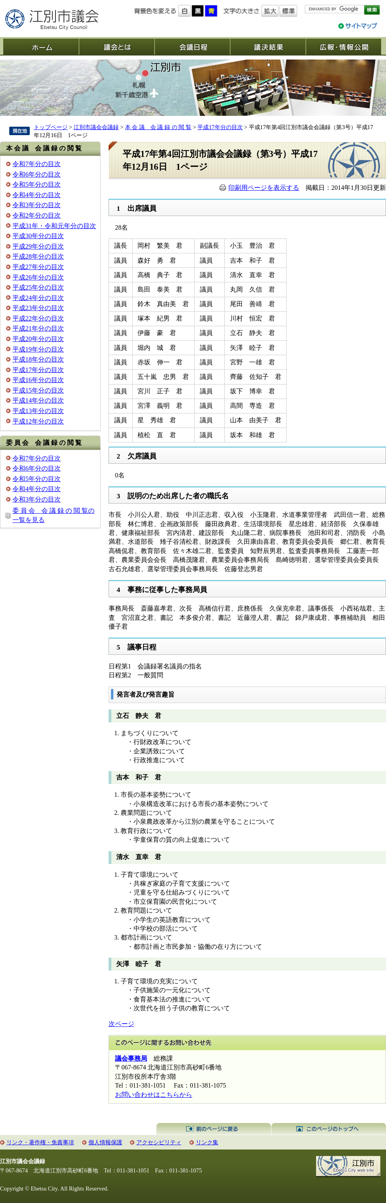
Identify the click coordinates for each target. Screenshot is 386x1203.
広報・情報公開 (343, 47)
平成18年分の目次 (38, 359)
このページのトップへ (328, 1129)
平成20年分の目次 (38, 338)
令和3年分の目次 (36, 205)
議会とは (116, 47)
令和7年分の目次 (36, 163)
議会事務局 (131, 1058)
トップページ (51, 127)
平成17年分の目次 (219, 127)
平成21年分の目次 (38, 328)
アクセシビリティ (158, 1142)
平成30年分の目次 (38, 235)
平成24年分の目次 (38, 297)
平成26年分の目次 (38, 277)
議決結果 (268, 47)
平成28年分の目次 (38, 256)
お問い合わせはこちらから (153, 1094)
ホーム (41, 47)
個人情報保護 (105, 1142)
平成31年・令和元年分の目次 (54, 225)
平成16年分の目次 (38, 379)
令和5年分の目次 (36, 184)
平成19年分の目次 (38, 349)
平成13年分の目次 (38, 410)
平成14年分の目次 (38, 400)
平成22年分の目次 (38, 318)
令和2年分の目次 (36, 215)
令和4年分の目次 (36, 194)
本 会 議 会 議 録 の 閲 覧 (158, 127)
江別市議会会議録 (96, 127)
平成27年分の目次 (38, 266)
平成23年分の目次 (38, 307)
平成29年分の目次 (38, 246)
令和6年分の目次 (36, 174)
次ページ (121, 1023)
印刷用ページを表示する (263, 187)
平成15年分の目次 (38, 390)
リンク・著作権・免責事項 (40, 1142)
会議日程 (192, 47)
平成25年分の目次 (38, 287)
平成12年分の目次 (38, 421)
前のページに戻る (213, 1129)
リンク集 (207, 1142)
